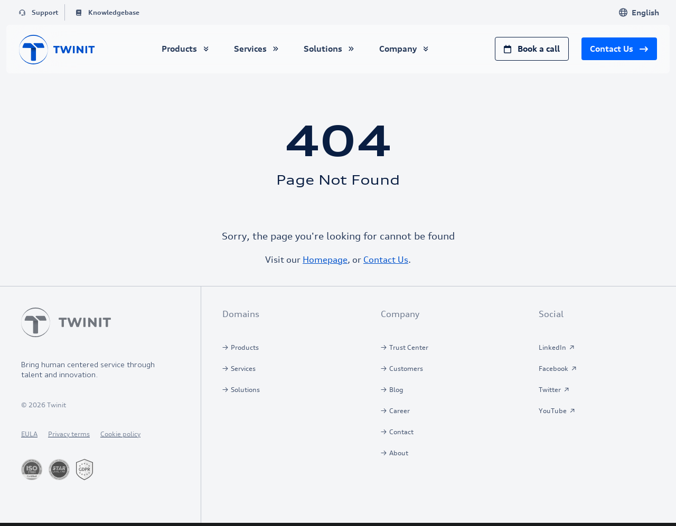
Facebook (553, 368)
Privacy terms (69, 434)
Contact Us (385, 259)
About (398, 453)
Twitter (550, 390)
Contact (401, 432)
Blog (396, 390)
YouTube (553, 411)
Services (243, 368)
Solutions (245, 390)
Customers (406, 368)
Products (245, 347)
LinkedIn (552, 347)
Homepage (325, 259)
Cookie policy (120, 434)
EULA (29, 434)
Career (399, 411)
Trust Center (408, 347)
